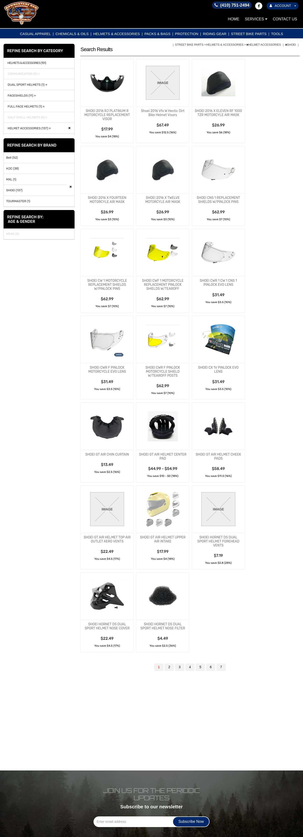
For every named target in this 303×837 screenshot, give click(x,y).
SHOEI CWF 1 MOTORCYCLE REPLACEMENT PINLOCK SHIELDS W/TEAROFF (163, 285)
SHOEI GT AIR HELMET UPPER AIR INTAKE (163, 539)
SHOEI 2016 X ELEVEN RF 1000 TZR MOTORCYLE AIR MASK (218, 113)
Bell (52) (12, 157)
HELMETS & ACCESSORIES (116, 34)
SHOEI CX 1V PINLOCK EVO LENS (218, 370)
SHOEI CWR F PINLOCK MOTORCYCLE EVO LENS (107, 370)
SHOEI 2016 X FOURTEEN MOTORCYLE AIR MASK (107, 200)
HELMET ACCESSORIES (264, 44)
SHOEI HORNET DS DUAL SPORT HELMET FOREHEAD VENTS (218, 541)
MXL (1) (11, 179)
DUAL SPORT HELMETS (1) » (26, 84)
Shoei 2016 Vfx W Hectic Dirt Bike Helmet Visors (162, 113)
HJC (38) (12, 168)
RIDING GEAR (214, 34)
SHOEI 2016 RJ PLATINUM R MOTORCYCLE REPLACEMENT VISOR (107, 115)
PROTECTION (186, 34)
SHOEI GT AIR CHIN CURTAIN (107, 454)
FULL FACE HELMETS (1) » (25, 106)
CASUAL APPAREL (35, 34)
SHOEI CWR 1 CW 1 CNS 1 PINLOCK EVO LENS (218, 283)
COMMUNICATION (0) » (23, 74)
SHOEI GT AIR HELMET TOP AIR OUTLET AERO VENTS (107, 539)
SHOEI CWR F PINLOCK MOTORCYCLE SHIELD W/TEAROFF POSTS (163, 372)
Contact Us (285, 19)
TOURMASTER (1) (18, 201)
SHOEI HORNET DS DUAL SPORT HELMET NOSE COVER (107, 626)
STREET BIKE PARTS (249, 34)
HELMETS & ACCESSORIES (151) (26, 63)
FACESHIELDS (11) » (21, 95)
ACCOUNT (283, 6)
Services (256, 19)
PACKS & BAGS (157, 34)
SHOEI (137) (14, 190)
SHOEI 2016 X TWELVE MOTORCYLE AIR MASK (162, 200)
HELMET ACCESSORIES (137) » (28, 128)
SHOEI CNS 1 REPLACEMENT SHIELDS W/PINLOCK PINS (218, 200)
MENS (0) (12, 234)
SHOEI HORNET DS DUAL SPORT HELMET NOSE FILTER (162, 626)
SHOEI (291, 44)
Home (233, 19)
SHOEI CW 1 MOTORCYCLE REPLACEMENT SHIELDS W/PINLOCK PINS (107, 285)
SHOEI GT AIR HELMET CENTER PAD (162, 456)
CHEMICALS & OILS (72, 34)
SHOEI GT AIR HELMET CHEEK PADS (218, 456)
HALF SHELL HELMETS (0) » (26, 117)
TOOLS (277, 34)
